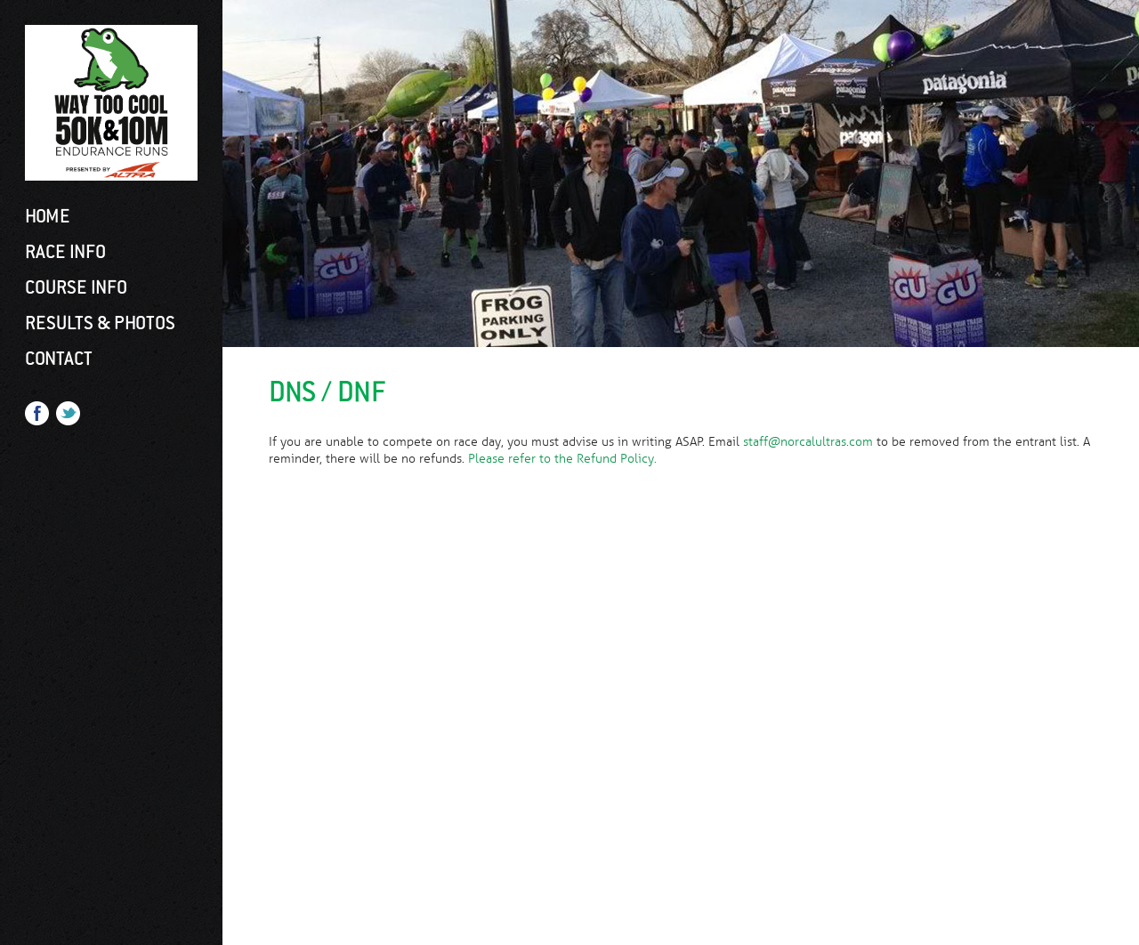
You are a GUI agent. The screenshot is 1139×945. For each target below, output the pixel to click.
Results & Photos (100, 323)
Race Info (65, 251)
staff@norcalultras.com (808, 441)
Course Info (76, 287)
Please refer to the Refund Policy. (562, 458)
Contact (59, 358)
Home (47, 216)
